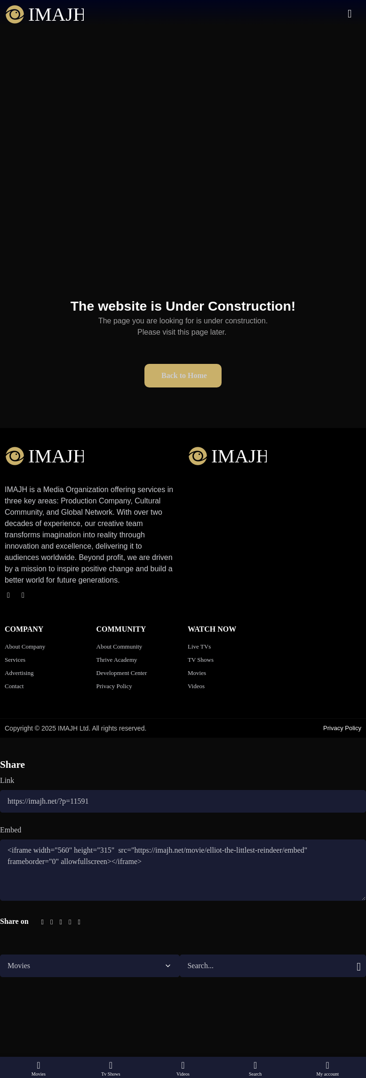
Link (7, 780)
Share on (14, 921)
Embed (10, 830)
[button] (183, 303)
